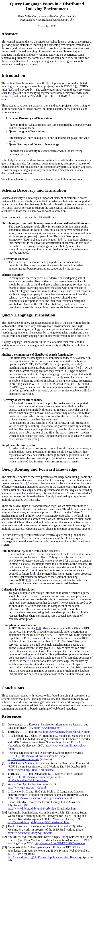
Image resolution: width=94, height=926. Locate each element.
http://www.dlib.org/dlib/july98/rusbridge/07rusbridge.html (42, 808)
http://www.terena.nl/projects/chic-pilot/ (66, 731)
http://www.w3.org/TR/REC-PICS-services (60, 843)
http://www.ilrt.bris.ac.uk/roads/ (39, 756)
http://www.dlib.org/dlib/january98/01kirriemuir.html (39, 822)
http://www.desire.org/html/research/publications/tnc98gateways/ (45, 857)
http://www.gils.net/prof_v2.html (27, 787)
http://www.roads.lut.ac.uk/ (23, 759)
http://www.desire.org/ (47, 727)
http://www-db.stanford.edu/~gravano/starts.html (43, 798)
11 (28, 580)
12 (38, 628)
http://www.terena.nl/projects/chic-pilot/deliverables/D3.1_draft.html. (35, 778)
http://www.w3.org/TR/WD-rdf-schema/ (31, 769)
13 (28, 657)
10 (32, 573)
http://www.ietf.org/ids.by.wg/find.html (30, 832)
